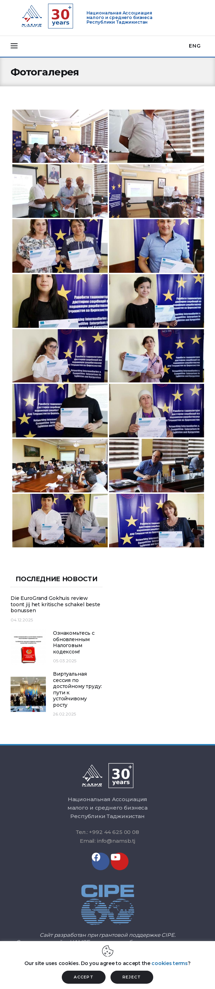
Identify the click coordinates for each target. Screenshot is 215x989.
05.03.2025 (64, 660)
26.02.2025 (64, 714)
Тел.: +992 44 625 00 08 (107, 832)
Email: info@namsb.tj (107, 840)
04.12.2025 (22, 619)
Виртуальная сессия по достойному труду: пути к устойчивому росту (77, 689)
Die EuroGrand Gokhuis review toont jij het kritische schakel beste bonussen (55, 604)
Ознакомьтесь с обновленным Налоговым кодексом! (74, 642)
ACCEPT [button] (84, 977)
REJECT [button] (132, 977)
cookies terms (169, 963)
